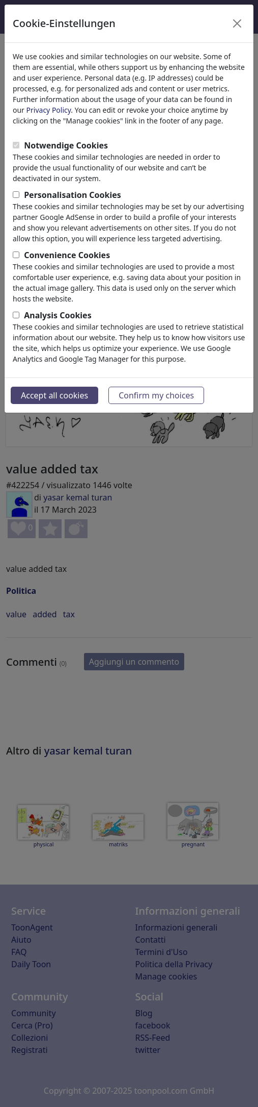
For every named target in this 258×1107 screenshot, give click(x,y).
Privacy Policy (48, 110)
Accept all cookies (54, 395)
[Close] (237, 23)
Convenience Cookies (67, 255)
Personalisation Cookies (72, 194)
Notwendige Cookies (66, 145)
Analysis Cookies (58, 315)
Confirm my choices (156, 395)
